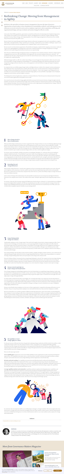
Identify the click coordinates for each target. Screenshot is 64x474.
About (26, 3)
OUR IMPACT (50, 3)
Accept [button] (57, 470)
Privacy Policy (4, 471)
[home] (7, 3)
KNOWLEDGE (44, 3)
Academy (36, 3)
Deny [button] (48, 470)
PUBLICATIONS (36, 5)
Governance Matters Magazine (14, 12)
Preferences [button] (40, 470)
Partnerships (57, 3)
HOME (23, 3)
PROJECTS (31, 3)
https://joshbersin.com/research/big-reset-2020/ (11, 420)
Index (40, 3)
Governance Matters (44, 5)
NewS (62, 3)
